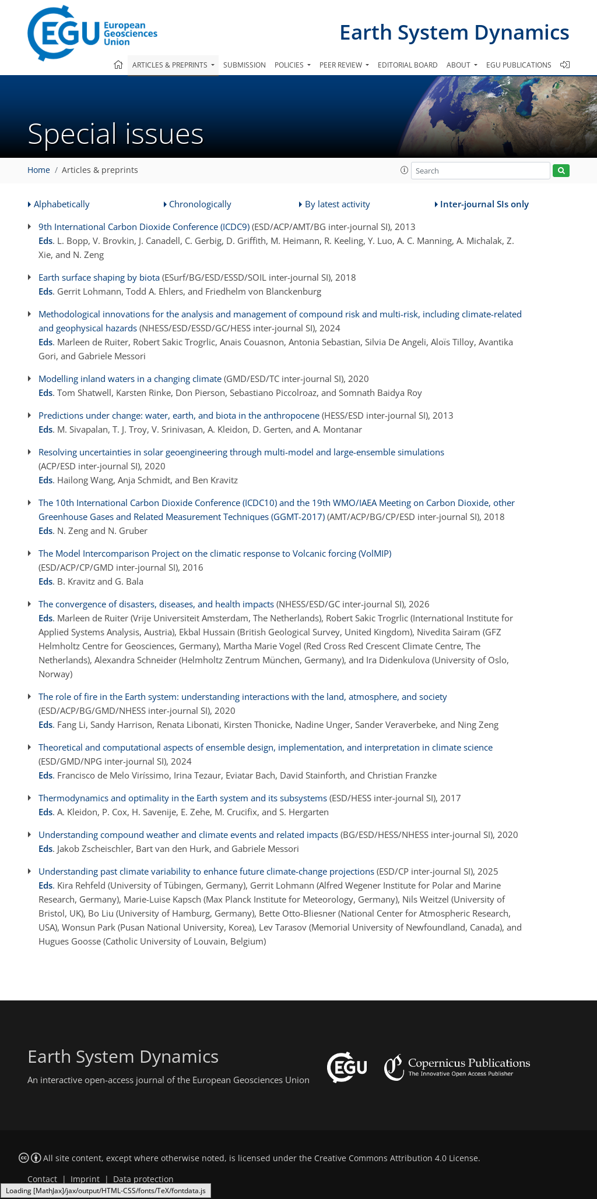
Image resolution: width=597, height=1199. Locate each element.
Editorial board (408, 65)
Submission (244, 65)
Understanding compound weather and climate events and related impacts (188, 834)
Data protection (143, 1179)
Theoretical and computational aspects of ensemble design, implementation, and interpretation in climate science (265, 747)
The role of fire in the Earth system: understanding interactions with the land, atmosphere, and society (242, 696)
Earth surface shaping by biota (99, 277)
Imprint (85, 1179)
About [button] (459, 65)
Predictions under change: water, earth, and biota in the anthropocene (178, 415)
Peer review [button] (341, 65)
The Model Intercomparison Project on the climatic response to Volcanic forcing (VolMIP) (214, 553)
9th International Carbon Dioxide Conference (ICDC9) (144, 226)
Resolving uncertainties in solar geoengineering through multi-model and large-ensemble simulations (241, 452)
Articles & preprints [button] (170, 65)
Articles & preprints (100, 170)
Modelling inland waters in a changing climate (130, 378)
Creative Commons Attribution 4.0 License (396, 1158)
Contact (42, 1179)
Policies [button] (290, 65)
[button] (405, 170)
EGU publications (519, 65)
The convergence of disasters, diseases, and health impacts (156, 604)
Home (38, 170)
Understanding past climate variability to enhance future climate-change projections (206, 871)
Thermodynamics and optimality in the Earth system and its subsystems (182, 798)
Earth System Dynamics (454, 31)
